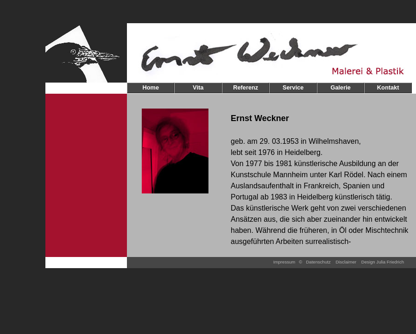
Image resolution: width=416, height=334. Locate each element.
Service (293, 87)
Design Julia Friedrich (382, 261)
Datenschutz (318, 261)
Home (150, 87)
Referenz (245, 87)
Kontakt (388, 87)
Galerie (340, 87)
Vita (198, 87)
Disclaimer (345, 261)
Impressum (284, 261)
